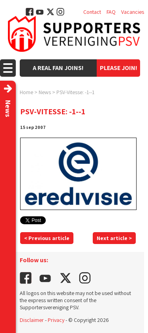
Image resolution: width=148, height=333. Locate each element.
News (45, 92)
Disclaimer (32, 320)
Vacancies (132, 11)
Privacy (56, 320)
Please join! (118, 68)
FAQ (111, 11)
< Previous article (46, 238)
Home (26, 92)
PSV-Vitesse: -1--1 (75, 92)
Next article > (114, 238)
